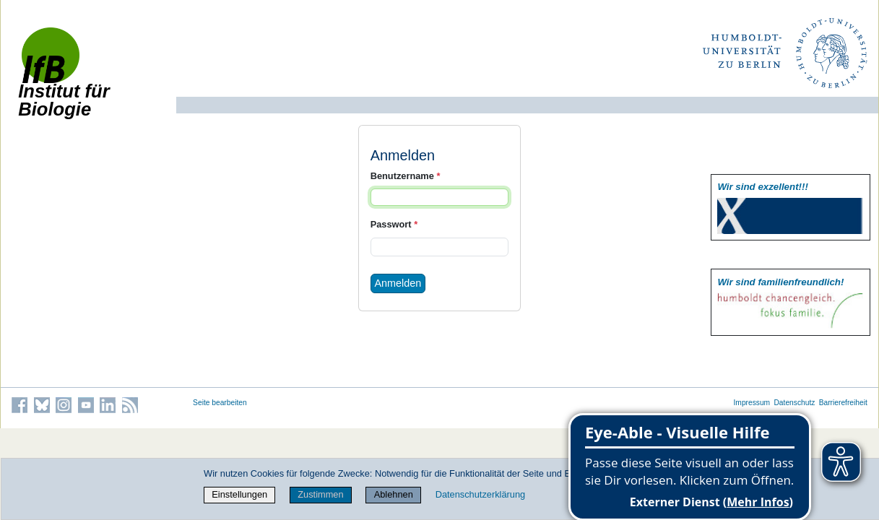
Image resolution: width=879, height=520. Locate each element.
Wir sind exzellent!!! (762, 186)
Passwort (394, 224)
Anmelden (397, 283)
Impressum (752, 403)
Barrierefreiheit (843, 403)
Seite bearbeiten (220, 403)
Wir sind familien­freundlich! (780, 282)
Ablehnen (393, 494)
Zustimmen (320, 494)
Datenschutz (794, 403)
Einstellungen (239, 494)
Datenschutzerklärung (480, 494)
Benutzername (406, 175)
